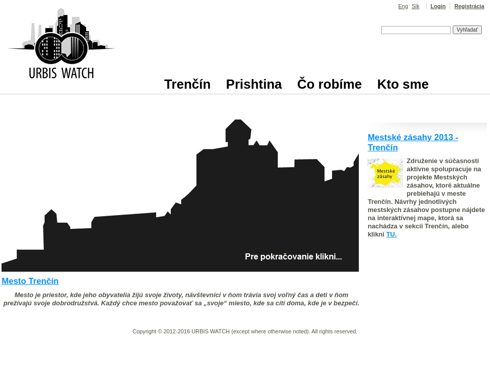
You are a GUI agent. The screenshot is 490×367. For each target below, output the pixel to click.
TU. (391, 234)
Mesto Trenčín (30, 281)
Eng (403, 6)
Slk (416, 6)
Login (438, 6)
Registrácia (469, 6)
